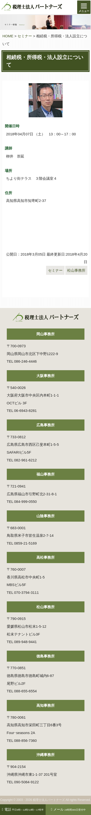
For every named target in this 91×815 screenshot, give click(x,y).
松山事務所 (76, 270)
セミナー (24, 36)
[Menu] (84, 7)
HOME (7, 36)
